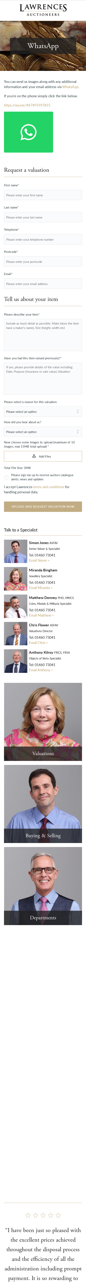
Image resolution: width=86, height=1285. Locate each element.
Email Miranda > (41, 587)
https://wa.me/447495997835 (27, 105)
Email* (8, 274)
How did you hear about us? (22, 422)
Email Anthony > (41, 669)
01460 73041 (45, 555)
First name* (11, 185)
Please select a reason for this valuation (30, 402)
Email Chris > (38, 642)
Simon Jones (43, 542)
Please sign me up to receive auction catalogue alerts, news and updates (42, 477)
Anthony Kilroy (49, 652)
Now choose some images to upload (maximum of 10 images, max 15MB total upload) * (39, 444)
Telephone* (11, 229)
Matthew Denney (51, 597)
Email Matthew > (41, 615)
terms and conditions (48, 486)
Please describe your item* (22, 314)
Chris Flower (43, 625)
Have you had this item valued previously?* (32, 358)
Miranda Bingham (43, 570)
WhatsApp (70, 86)
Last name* (11, 207)
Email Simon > (39, 560)
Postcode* (11, 251)
